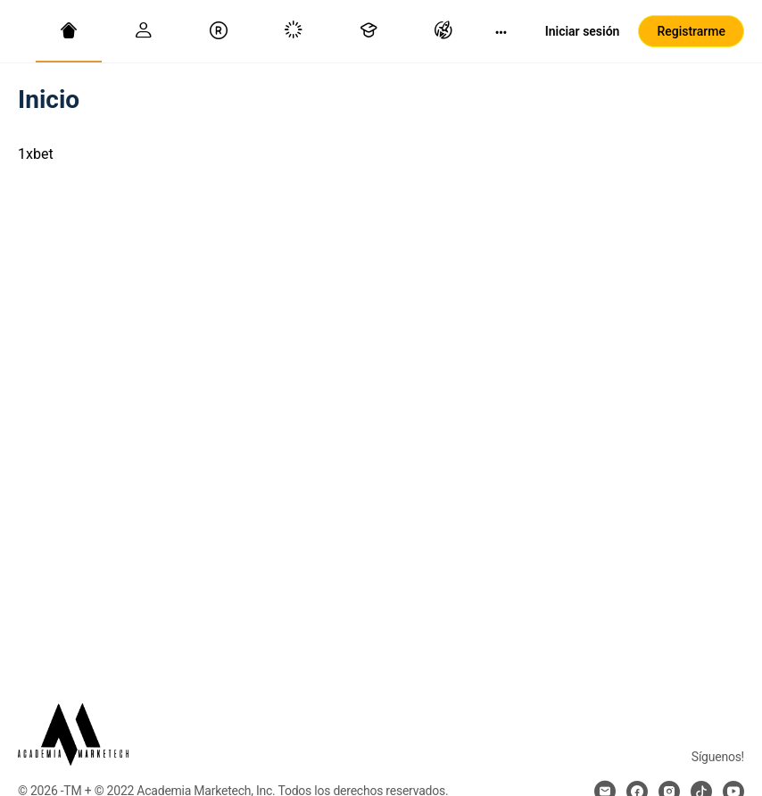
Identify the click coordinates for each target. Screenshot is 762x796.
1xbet (36, 153)
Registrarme (691, 31)
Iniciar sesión (582, 31)
